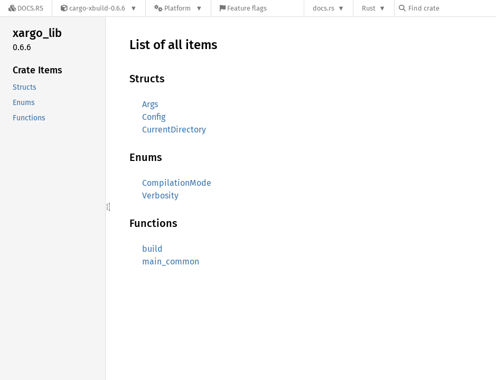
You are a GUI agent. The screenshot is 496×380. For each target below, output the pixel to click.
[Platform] (178, 8)
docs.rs (323, 8)
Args (150, 104)
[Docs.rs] (26, 8)
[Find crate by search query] (451, 8)
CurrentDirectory (174, 130)
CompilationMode (176, 183)
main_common (170, 261)
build (152, 249)
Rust (369, 8)
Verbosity (160, 196)
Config (153, 117)
